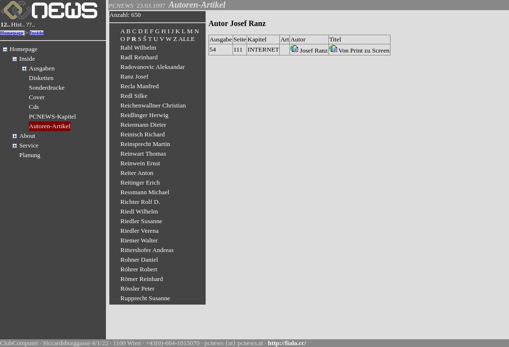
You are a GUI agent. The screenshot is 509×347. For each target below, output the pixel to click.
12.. (5, 24)
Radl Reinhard (138, 57)
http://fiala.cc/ (287, 343)
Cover (37, 97)
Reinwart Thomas (143, 153)
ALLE (186, 38)
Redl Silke (133, 95)
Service (29, 145)
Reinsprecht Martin (145, 143)
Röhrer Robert (138, 269)
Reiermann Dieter (143, 124)
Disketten (41, 77)
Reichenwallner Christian (153, 105)
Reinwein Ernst (140, 163)
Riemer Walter (139, 240)
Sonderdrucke (47, 87)
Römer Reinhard (141, 278)
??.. (30, 24)
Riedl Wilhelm (139, 211)
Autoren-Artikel (49, 126)
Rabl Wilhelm (138, 47)
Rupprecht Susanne (145, 298)
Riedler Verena (139, 230)
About (27, 135)
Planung (29, 155)
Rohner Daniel (139, 259)
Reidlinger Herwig (144, 115)
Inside (36, 33)
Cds (34, 106)
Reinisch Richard (142, 134)
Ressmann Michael (145, 192)
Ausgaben (41, 68)
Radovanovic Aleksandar (152, 66)
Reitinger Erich (140, 182)
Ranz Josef (134, 76)
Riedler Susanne (141, 221)
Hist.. (18, 24)
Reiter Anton (136, 172)
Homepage (12, 33)
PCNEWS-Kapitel (52, 116)
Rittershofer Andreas (147, 250)
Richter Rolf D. (140, 201)
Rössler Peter (137, 288)
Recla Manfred (139, 86)
